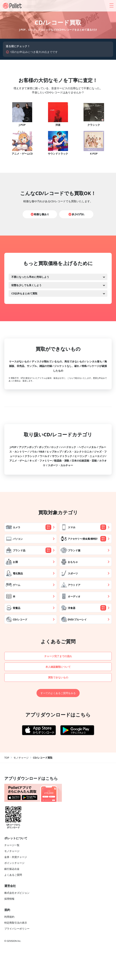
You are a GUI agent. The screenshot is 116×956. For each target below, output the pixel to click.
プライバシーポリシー (16, 929)
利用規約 (9, 917)
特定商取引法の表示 (15, 923)
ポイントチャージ (14, 863)
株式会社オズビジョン (16, 893)
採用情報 (9, 899)
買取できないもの (58, 678)
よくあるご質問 (13, 875)
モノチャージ (21, 758)
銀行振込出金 (11, 869)
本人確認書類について (58, 667)
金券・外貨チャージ (15, 857)
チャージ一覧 (11, 845)
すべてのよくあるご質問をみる (58, 693)
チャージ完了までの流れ (58, 656)
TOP (6, 758)
